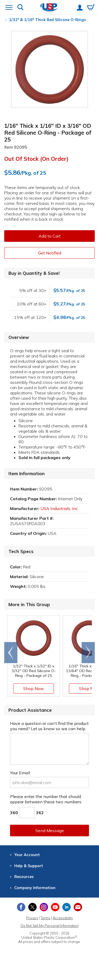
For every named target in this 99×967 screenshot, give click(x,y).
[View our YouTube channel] (55, 907)
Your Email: (20, 772)
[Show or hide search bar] (20, 7)
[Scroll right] (88, 652)
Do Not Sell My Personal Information (50, 925)
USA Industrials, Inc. (59, 508)
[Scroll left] (10, 652)
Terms (45, 918)
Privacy (32, 918)
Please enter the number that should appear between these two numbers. (46, 799)
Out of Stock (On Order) (36, 158)
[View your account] (80, 8)
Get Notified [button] (49, 253)
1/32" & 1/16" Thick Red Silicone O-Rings (47, 19)
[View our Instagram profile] (44, 907)
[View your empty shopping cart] (91, 7)
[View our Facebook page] (21, 907)
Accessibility (63, 918)
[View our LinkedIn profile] (66, 907)
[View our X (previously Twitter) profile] (32, 907)
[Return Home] (49, 7)
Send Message (49, 830)
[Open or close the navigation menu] (9, 8)
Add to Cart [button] (50, 236)
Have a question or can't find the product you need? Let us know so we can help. (49, 726)
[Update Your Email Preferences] (78, 907)
